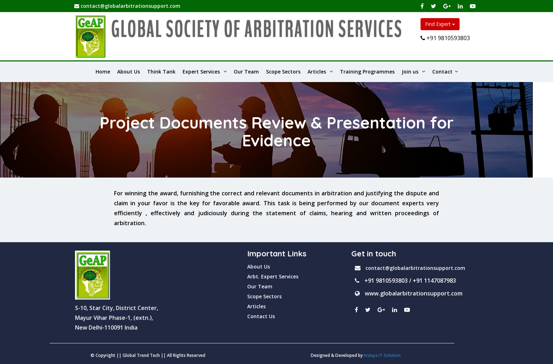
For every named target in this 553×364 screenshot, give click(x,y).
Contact (445, 71)
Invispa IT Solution (217, 355)
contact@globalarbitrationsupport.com (127, 5)
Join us (413, 71)
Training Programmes (367, 71)
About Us (128, 71)
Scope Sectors (283, 71)
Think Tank (161, 71)
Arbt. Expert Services (272, 276)
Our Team (246, 71)
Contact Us (261, 316)
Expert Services (205, 71)
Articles (320, 71)
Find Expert (440, 24)
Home (103, 71)
